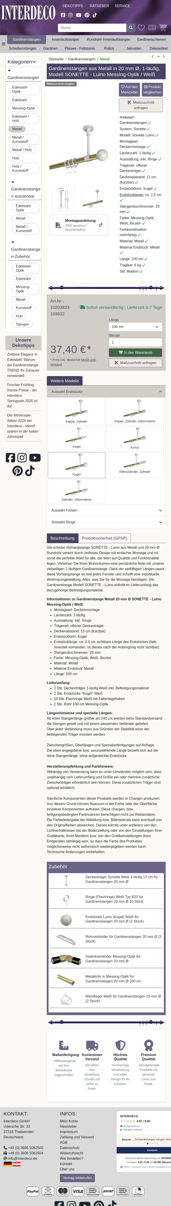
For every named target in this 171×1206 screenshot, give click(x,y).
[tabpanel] (106, 702)
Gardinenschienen (151, 39)
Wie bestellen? (71, 1158)
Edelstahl (19, 100)
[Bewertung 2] (150, 1143)
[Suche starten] (131, 28)
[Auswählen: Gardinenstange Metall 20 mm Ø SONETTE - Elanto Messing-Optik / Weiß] (135, 465)
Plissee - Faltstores (80, 48)
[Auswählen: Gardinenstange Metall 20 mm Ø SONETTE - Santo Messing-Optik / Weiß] (76, 411)
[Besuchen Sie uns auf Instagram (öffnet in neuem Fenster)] (70, 14)
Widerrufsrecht (71, 1153)
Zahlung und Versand (77, 1137)
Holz (15, 158)
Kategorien (22, 62)
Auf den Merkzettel (129, 89)
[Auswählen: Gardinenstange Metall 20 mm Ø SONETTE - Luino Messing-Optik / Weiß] (76, 465)
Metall (17, 129)
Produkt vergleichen (152, 89)
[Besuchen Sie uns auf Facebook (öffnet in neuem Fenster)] (63, 14)
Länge (114, 320)
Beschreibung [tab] (63, 538)
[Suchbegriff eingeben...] (92, 28)
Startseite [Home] (56, 59)
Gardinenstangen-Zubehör (25, 249)
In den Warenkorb (135, 352)
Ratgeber (99, 6)
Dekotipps (73, 6)
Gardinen (50, 48)
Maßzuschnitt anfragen (141, 105)
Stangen (22, 324)
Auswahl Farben (106, 510)
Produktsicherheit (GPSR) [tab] (104, 538)
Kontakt (66, 1164)
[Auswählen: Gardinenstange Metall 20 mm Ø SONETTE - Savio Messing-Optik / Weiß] (76, 438)
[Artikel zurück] (153, 57)
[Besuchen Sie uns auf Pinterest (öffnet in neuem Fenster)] (87, 14)
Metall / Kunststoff (20, 140)
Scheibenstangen (23, 48)
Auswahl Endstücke (106, 392)
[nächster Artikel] (164, 57)
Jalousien (134, 48)
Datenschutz (70, 1148)
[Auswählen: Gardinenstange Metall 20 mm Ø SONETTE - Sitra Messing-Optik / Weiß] (135, 438)
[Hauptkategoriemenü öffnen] (3, 44)
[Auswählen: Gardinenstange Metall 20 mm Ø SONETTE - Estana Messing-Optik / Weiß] (135, 411)
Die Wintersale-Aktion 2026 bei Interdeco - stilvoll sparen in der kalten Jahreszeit (23, 426)
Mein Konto (69, 1121)
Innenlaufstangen (65, 39)
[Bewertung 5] (157, 1143)
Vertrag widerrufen (77, 1178)
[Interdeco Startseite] (28, 12)
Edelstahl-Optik (20, 89)
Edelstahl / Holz (20, 119)
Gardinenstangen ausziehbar (25, 188)
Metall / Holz (22, 150)
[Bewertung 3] (152, 1143)
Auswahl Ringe (106, 522)
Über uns (67, 1169)
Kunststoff (24, 308)
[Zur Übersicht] (158, 57)
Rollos (109, 48)
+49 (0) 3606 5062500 (25, 1148)
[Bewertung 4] (155, 1143)
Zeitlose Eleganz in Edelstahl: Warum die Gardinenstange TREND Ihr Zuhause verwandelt (23, 365)
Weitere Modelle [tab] (65, 381)
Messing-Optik (23, 108)
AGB (63, 1142)
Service (122, 6)
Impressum (68, 1132)
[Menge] (135, 342)
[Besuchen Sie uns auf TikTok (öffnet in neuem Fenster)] (95, 14)
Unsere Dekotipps (23, 342)
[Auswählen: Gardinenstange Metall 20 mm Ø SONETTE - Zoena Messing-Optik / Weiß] (76, 491)
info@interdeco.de (22, 1158)
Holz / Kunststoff (20, 168)
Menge (114, 335)
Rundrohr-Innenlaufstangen (108, 39)
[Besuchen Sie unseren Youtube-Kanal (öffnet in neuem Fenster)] (79, 14)
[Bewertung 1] (147, 1143)
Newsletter (68, 1126)
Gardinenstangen (26, 39)
